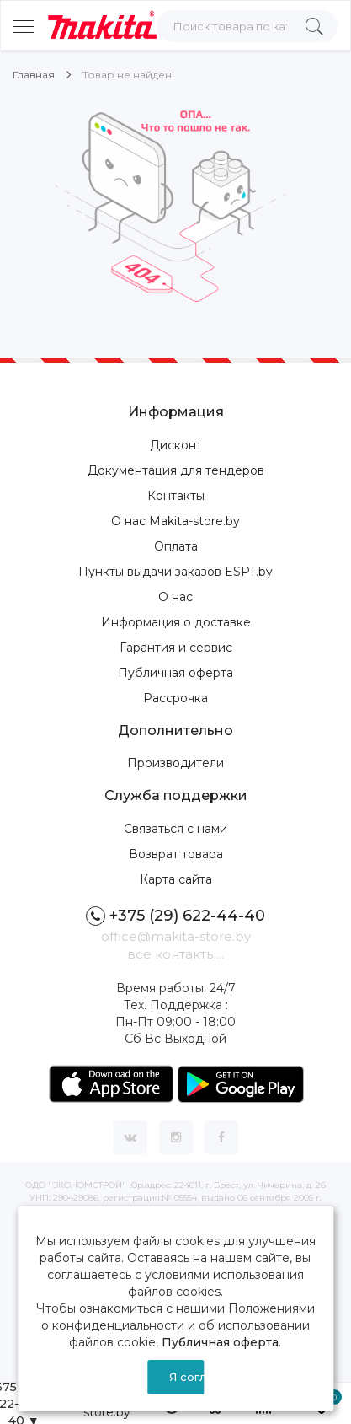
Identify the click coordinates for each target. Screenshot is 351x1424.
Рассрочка (175, 698)
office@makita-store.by (176, 936)
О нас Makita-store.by (175, 521)
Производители (175, 763)
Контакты (176, 495)
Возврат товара (176, 854)
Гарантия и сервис (176, 647)
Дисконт (176, 445)
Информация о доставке (176, 622)
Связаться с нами (175, 828)
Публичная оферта (175, 672)
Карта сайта (176, 879)
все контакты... (175, 954)
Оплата (176, 546)
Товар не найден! (128, 74)
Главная (34, 74)
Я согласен (186, 1377)
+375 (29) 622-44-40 (175, 916)
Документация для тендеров (176, 470)
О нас (175, 597)
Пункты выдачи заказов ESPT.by (175, 571)
